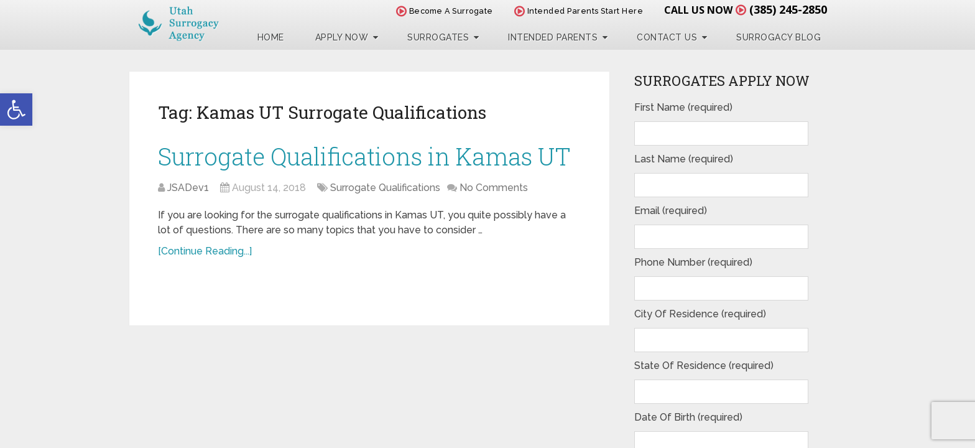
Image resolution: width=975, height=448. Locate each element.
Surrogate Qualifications (385, 188)
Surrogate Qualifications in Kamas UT (364, 156)
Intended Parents (553, 37)
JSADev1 (188, 188)
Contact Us (667, 37)
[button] (16, 109)
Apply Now (342, 37)
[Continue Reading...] (205, 251)
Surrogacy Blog (778, 37)
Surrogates (438, 37)
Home (270, 37)
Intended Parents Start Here (579, 11)
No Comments (494, 188)
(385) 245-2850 (788, 9)
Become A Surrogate (444, 11)
